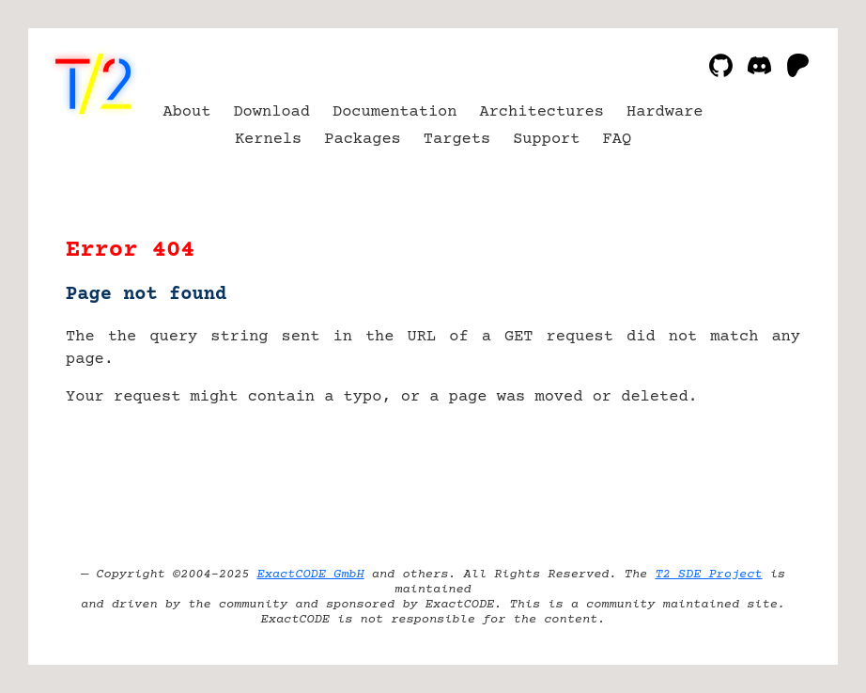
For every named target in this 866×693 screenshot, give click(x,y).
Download (271, 112)
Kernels (268, 140)
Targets (457, 140)
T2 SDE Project (708, 574)
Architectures (541, 112)
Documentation (394, 112)
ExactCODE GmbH (310, 574)
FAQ (617, 140)
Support (546, 140)
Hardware (665, 112)
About (186, 112)
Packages (362, 140)
